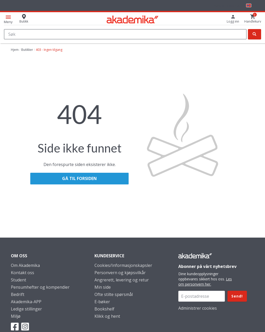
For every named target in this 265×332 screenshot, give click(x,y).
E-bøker (102, 301)
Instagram (25, 326)
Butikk (23, 21)
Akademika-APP (26, 301)
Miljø (15, 316)
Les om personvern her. (205, 281)
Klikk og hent (107, 316)
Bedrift (17, 294)
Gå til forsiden (79, 178)
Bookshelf (104, 309)
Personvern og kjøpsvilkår (120, 272)
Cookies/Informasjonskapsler (123, 265)
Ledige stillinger (26, 309)
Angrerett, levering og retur (121, 279)
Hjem (15, 49)
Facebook (15, 326)
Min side (102, 287)
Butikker (27, 49)
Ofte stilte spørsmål (113, 294)
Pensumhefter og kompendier (40, 287)
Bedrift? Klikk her (227, 5)
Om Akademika (25, 265)
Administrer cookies (197, 308)
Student (18, 279)
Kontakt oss (22, 272)
